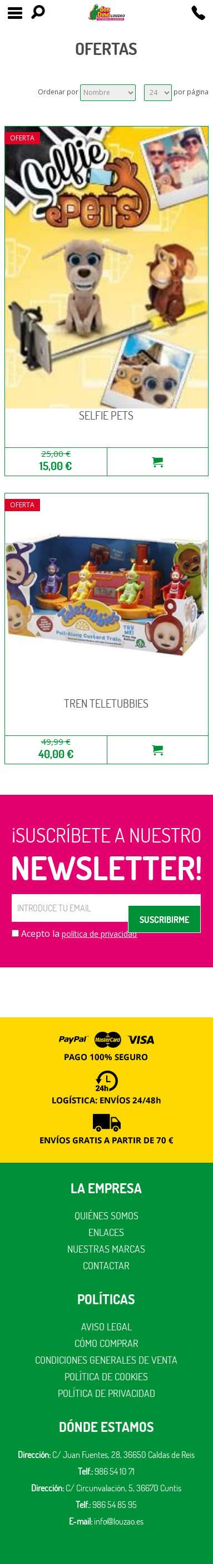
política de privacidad (99, 934)
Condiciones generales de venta (106, 1360)
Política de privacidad (106, 1393)
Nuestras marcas (106, 1249)
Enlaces (106, 1232)
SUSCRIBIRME (164, 919)
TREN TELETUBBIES (106, 703)
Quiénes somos (106, 1215)
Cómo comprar (106, 1343)
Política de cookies (106, 1376)
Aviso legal (106, 1326)
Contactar (106, 1265)
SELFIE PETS (106, 415)
